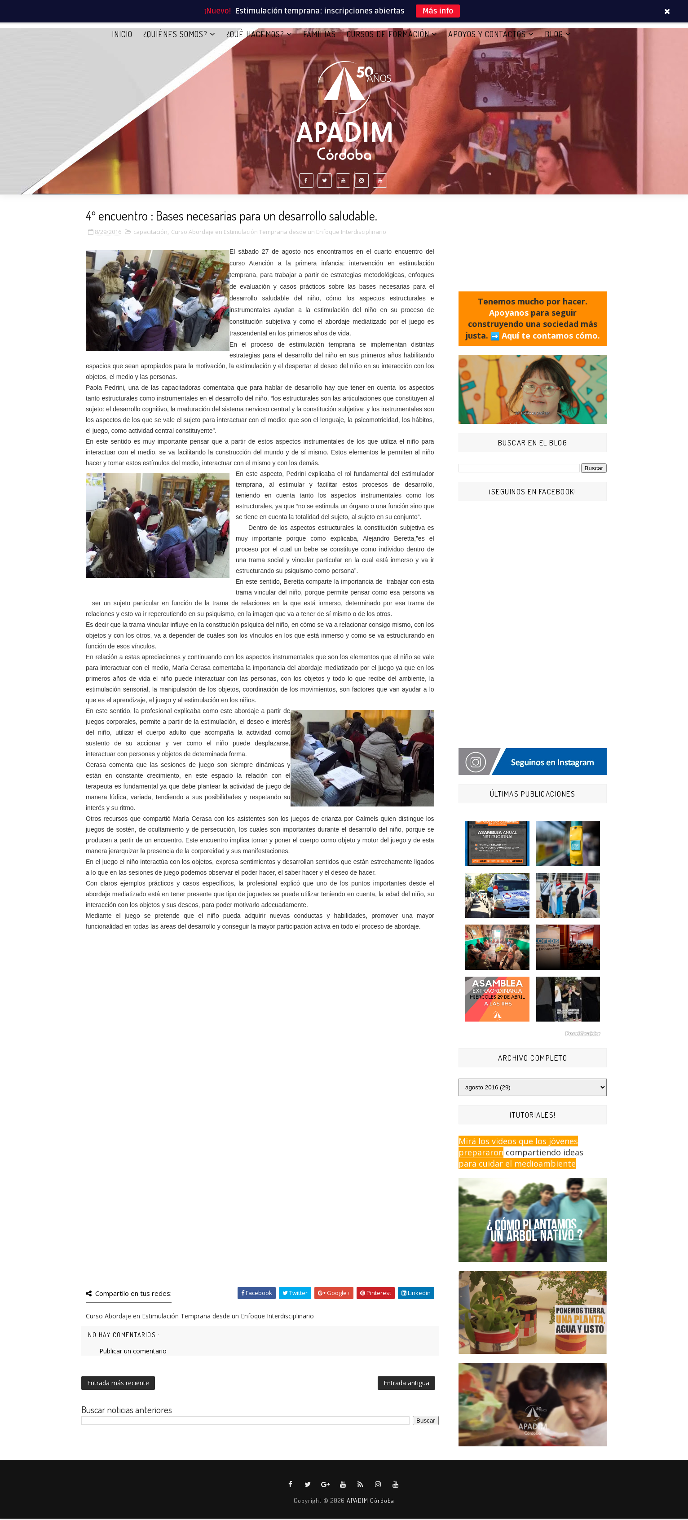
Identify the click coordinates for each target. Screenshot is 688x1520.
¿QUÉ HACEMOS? (255, 35)
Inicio (122, 35)
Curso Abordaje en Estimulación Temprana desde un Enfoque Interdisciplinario (278, 233)
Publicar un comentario (133, 1352)
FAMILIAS (319, 35)
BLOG (554, 35)
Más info (438, 11)
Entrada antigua (406, 1384)
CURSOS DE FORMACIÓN (388, 35)
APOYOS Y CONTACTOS (487, 35)
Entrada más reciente (118, 1384)
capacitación (150, 233)
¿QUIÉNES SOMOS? (175, 35)
